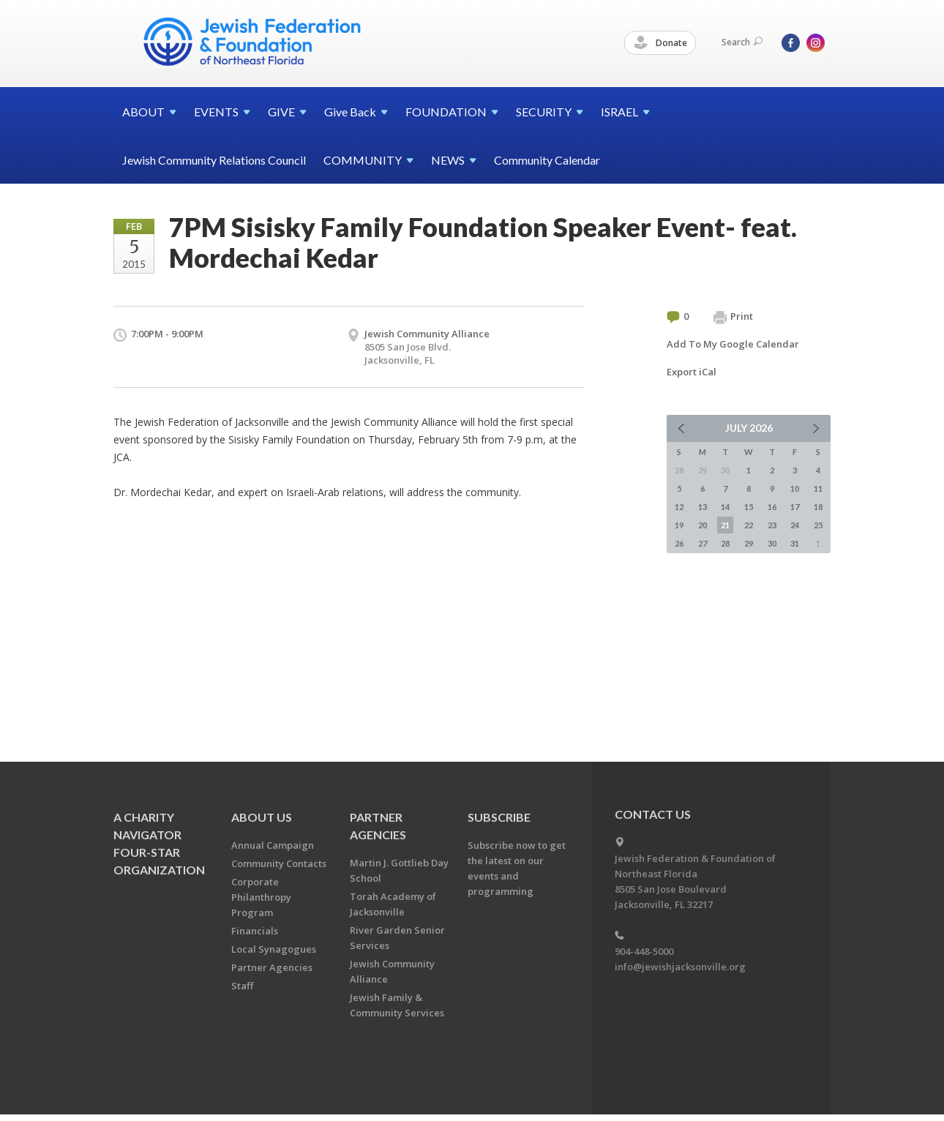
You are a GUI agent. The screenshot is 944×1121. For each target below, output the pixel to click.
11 (818, 488)
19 (679, 525)
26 (679, 543)
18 (818, 506)
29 (748, 543)
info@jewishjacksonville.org (680, 966)
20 (702, 525)
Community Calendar (547, 160)
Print (733, 317)
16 (772, 506)
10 (794, 488)
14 (725, 506)
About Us (261, 817)
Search (742, 42)
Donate (660, 43)
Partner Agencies (271, 967)
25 (818, 525)
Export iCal (691, 371)
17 (794, 506)
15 (748, 506)
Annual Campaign (272, 845)
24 (794, 525)
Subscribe (499, 817)
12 (679, 506)
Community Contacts (278, 863)
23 (772, 525)
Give (356, 112)
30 (772, 543)
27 (702, 543)
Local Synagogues (273, 949)
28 (725, 543)
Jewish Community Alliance (427, 333)
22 (748, 525)
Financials (254, 930)
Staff (242, 985)
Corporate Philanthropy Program (261, 897)
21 (725, 525)
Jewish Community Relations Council (214, 160)
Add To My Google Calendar (733, 343)
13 (702, 506)
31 (794, 543)
